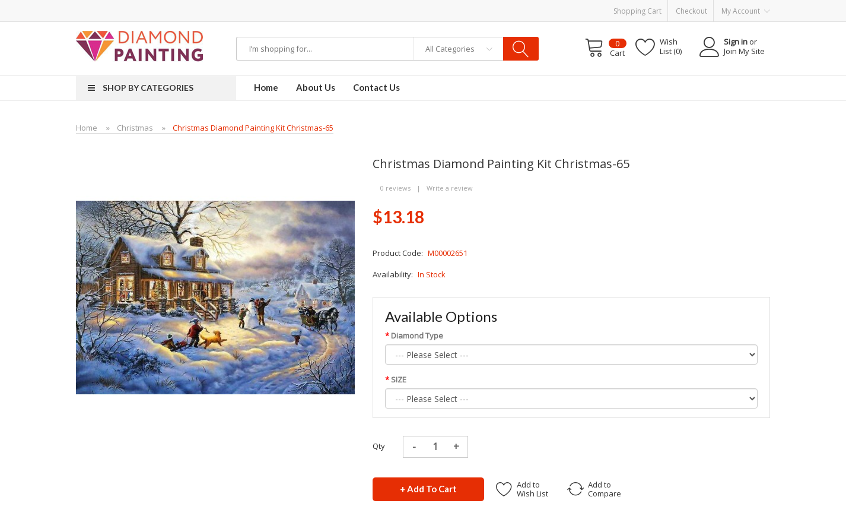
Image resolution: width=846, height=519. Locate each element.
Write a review (450, 187)
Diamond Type (417, 335)
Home (86, 127)
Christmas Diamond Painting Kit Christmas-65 (253, 127)
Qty (379, 446)
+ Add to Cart (428, 488)
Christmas (135, 127)
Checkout (691, 11)
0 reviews (395, 187)
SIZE (398, 379)
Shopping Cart (637, 11)
